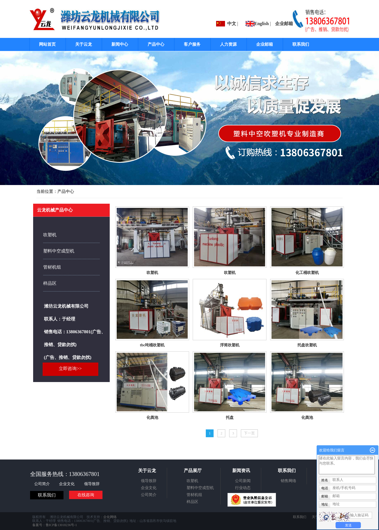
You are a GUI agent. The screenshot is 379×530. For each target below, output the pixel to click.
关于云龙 (83, 44)
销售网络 (288, 481)
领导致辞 (92, 484)
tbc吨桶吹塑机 (152, 345)
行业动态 (243, 488)
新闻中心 (119, 44)
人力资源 (228, 44)
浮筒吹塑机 (229, 345)
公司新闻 (243, 481)
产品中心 (156, 44)
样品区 (50, 283)
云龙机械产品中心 (55, 210)
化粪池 (152, 417)
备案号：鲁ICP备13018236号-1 (54, 525)
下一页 (249, 433)
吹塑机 (152, 273)
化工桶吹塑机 (307, 273)
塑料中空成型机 (58, 251)
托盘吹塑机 (307, 345)
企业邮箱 (284, 23)
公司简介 (42, 484)
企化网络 (110, 517)
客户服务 (192, 44)
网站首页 (47, 44)
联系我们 (300, 44)
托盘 (230, 417)
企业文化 (67, 484)
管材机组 (52, 267)
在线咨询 (85, 495)
